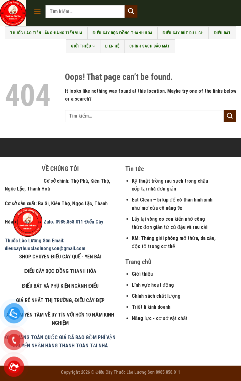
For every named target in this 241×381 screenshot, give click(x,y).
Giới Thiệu (83, 46)
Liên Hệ (112, 46)
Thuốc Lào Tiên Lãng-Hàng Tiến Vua (46, 32)
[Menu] (37, 11)
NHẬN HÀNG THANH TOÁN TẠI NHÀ (69, 346)
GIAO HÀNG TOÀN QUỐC (31, 337)
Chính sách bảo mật (149, 46)
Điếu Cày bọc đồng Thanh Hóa (123, 32)
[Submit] (131, 11)
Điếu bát (222, 32)
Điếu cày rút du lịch (183, 32)
